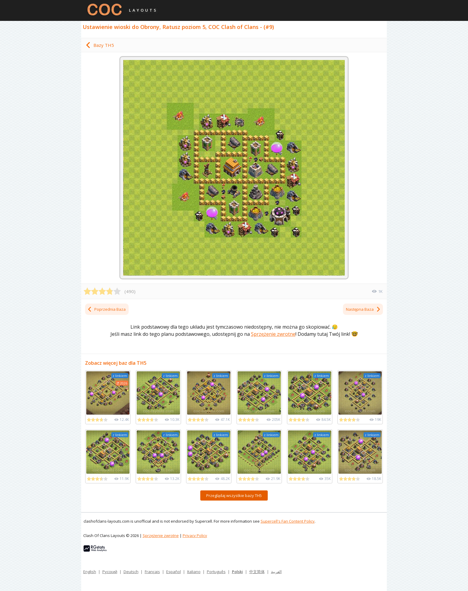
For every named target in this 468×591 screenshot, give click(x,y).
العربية (276, 571)
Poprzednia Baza (106, 309)
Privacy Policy (195, 535)
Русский (109, 571)
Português (216, 571)
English (89, 571)
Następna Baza (363, 309)
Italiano (194, 571)
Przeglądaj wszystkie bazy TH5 (234, 495)
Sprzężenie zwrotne (273, 334)
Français (152, 571)
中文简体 (257, 571)
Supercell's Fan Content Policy (288, 521)
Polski (237, 571)
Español (173, 571)
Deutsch (131, 571)
